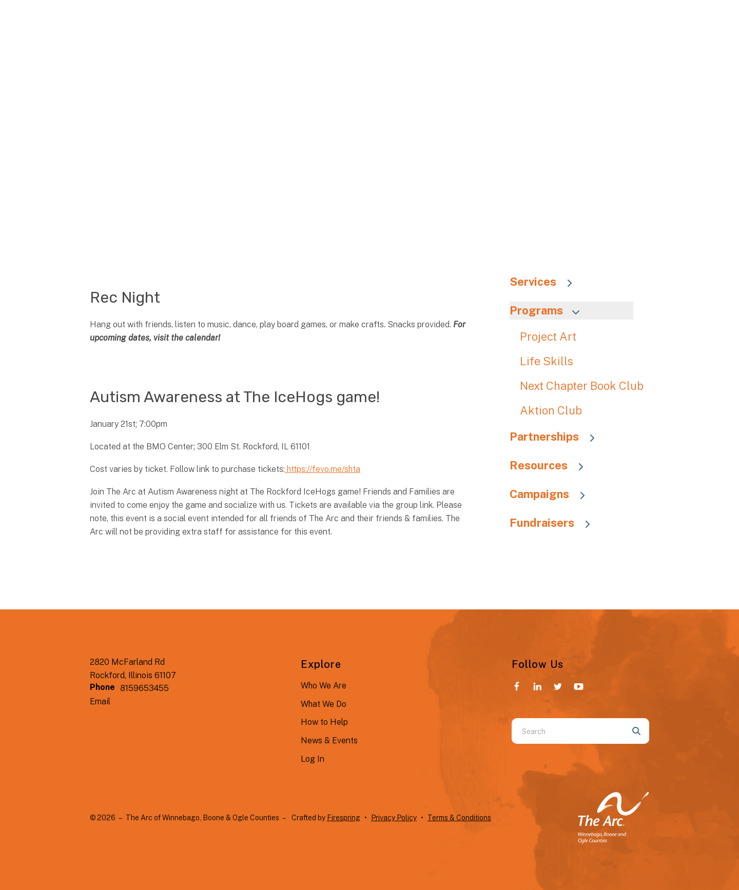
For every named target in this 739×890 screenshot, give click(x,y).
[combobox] (568, 731)
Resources (551, 465)
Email (100, 701)
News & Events (329, 740)
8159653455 (144, 688)
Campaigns (552, 494)
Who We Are (323, 685)
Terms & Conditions (459, 818)
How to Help (324, 722)
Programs (549, 310)
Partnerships (557, 436)
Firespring (343, 818)
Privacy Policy (394, 818)
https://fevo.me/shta (322, 469)
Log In (312, 759)
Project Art (548, 336)
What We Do (323, 704)
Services (546, 281)
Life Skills (546, 361)
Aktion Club (551, 410)
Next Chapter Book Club (582, 385)
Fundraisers (555, 522)
